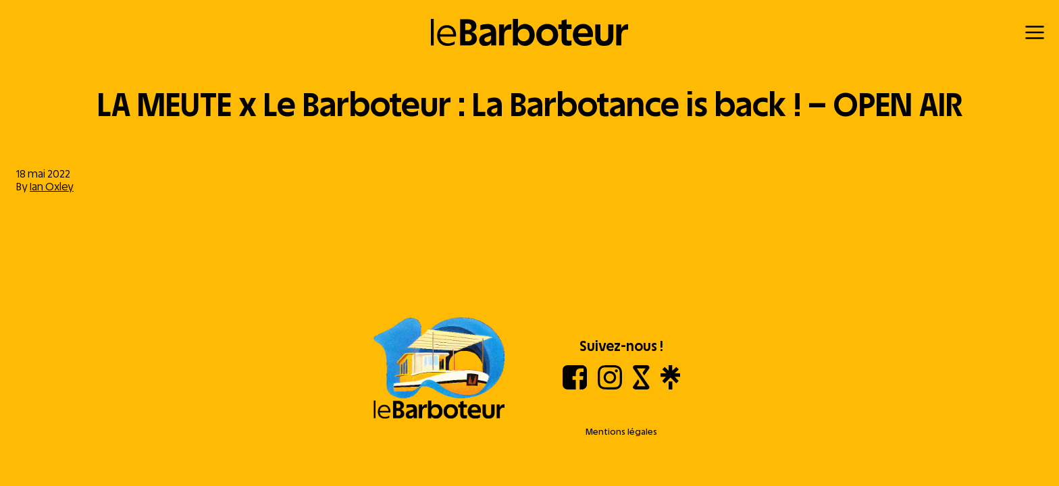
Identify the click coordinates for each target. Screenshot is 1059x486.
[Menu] (1035, 32)
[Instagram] (609, 385)
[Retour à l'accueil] (530, 32)
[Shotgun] (641, 385)
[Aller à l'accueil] (439, 369)
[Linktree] (670, 385)
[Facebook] (574, 385)
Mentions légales (621, 432)
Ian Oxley (52, 186)
